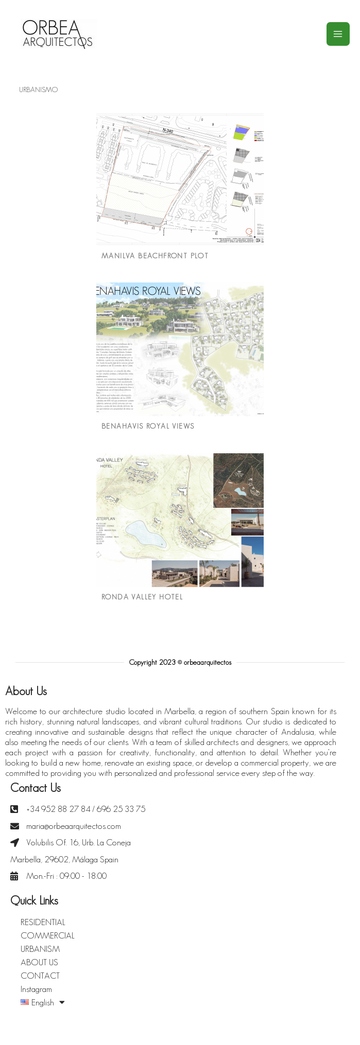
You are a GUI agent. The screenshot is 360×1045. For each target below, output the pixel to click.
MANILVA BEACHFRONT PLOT (155, 256)
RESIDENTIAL (43, 922)
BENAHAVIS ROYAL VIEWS (147, 426)
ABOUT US (39, 962)
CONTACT (40, 975)
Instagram (36, 989)
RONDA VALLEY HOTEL (142, 597)
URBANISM (40, 948)
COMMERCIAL (48, 935)
